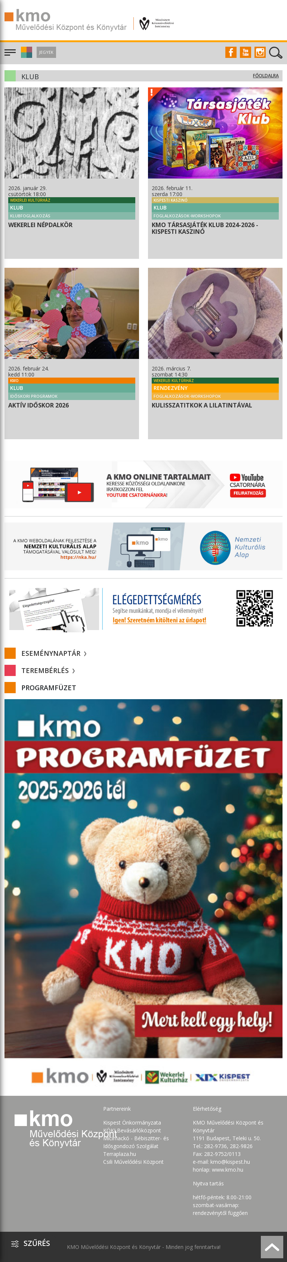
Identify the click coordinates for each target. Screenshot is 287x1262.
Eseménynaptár (53, 653)
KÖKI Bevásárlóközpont (132, 1130)
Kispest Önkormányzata (132, 1122)
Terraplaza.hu (119, 1153)
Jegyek (46, 52)
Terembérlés (48, 670)
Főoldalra (266, 75)
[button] (25, 55)
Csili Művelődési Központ (133, 1161)
